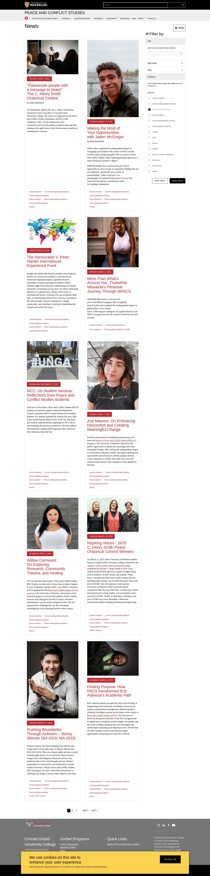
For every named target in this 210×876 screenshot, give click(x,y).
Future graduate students (161, 126)
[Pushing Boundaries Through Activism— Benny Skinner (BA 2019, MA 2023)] (52, 679)
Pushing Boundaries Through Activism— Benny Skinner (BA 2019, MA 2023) (51, 733)
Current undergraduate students (164, 104)
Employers (156, 160)
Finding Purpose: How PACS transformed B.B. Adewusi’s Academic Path (109, 691)
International (157, 166)
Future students (158, 115)
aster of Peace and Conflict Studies (124, 844)
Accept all (170, 859)
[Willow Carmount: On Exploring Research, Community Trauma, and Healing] (52, 523)
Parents (155, 149)
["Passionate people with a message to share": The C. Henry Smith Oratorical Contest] (52, 57)
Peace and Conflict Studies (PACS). (102, 715)
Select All (150, 93)
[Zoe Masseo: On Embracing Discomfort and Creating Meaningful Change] (113, 375)
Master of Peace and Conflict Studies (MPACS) (115, 440)
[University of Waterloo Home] (36, 5)
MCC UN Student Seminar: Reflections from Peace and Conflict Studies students (50, 395)
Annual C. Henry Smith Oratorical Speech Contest (109, 565)
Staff (154, 138)
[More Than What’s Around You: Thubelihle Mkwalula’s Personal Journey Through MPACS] (113, 242)
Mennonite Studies (68, 847)
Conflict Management (69, 844)
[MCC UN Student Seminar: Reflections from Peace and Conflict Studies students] (52, 360)
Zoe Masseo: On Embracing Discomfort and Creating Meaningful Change (111, 425)
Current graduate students (162, 109)
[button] (46, 18)
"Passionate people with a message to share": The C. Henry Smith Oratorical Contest (47, 91)
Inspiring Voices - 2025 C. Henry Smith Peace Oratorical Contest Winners (110, 547)
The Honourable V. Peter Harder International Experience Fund (48, 261)
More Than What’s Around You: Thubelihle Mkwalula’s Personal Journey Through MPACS (109, 284)
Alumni (155, 143)
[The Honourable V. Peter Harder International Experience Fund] (52, 231)
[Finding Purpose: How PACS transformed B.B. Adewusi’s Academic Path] (113, 658)
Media (154, 171)
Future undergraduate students (163, 121)
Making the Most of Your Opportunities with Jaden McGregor (105, 132)
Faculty (155, 132)
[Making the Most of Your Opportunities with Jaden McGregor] (113, 78)
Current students (158, 98)
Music (62, 850)
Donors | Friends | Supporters (163, 154)
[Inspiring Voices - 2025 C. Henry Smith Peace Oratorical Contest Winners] (113, 515)
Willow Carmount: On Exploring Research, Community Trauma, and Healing (46, 566)
